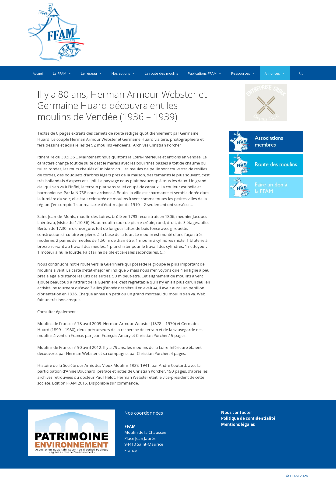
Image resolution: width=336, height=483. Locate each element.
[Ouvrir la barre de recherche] (301, 73)
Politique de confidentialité (248, 418)
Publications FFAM (207, 73)
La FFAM (64, 73)
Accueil (38, 73)
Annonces (277, 73)
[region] (71, 433)
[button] (266, 102)
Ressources (245, 73)
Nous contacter (236, 412)
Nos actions (125, 73)
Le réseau (94, 73)
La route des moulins (161, 73)
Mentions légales (238, 424)
